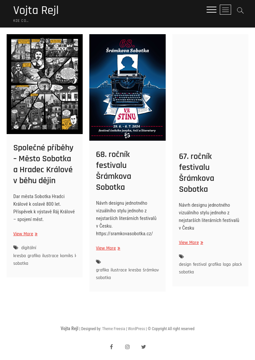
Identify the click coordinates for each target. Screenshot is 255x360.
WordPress (136, 328)
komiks (66, 256)
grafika (34, 256)
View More (24, 234)
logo (227, 264)
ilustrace (50, 256)
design (185, 264)
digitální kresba (24, 251)
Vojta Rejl (36, 10)
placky (238, 264)
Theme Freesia (113, 328)
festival (200, 264)
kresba (134, 270)
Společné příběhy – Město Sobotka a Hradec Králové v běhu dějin (43, 164)
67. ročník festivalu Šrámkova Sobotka (196, 173)
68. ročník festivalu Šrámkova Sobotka (113, 171)
